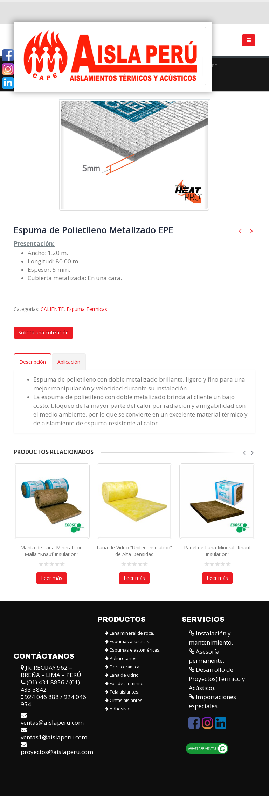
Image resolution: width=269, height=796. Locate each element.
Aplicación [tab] (68, 361)
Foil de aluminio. (124, 683)
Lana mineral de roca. (129, 633)
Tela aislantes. (122, 692)
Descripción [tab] (32, 361)
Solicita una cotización (43, 332)
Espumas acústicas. (127, 641)
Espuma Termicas (87, 309)
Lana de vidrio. (122, 675)
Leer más (51, 578)
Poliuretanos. (121, 658)
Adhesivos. (119, 708)
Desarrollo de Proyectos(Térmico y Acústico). (217, 678)
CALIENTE (52, 309)
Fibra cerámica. (122, 666)
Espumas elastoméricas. (132, 650)
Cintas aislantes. (124, 700)
